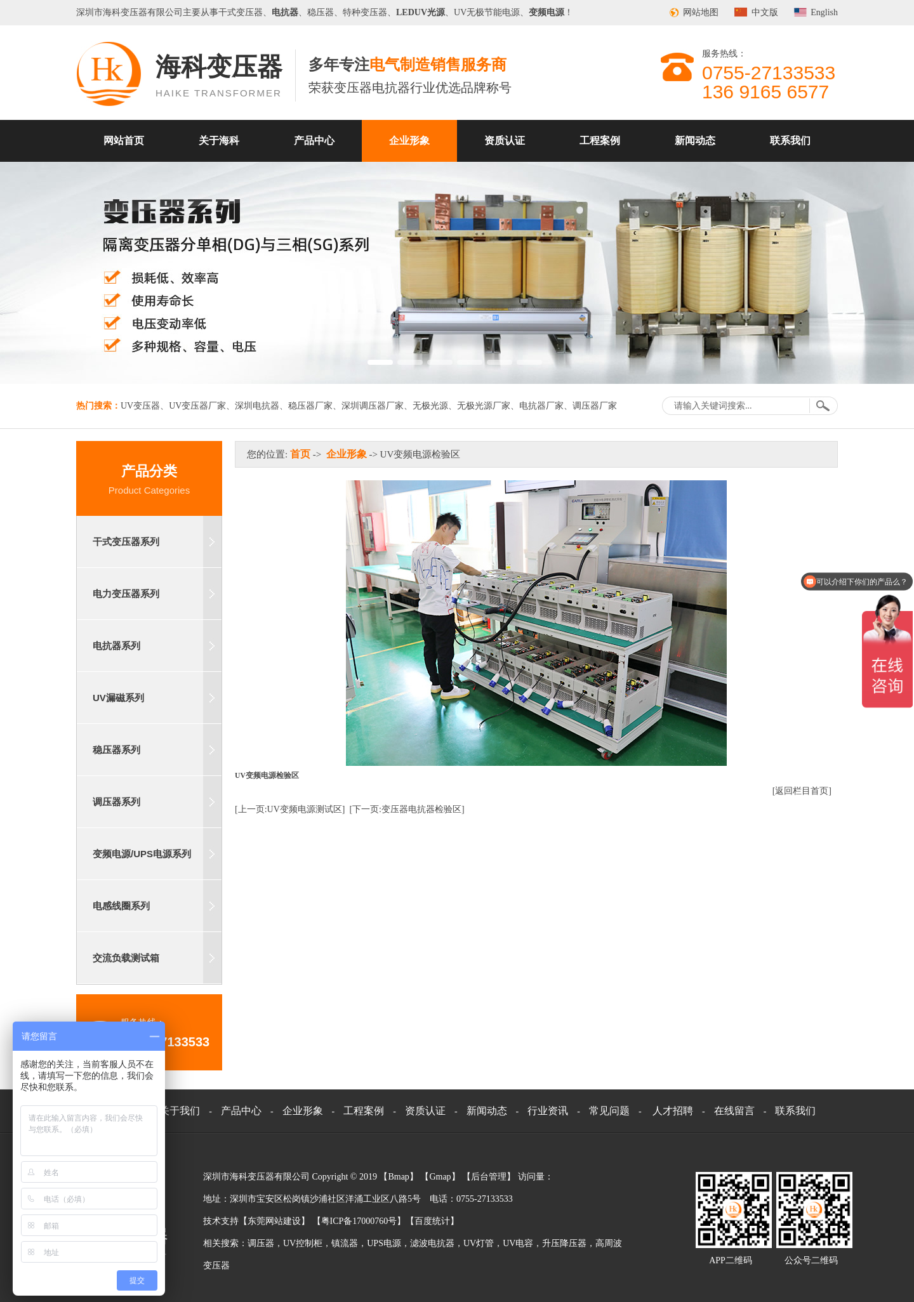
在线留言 (734, 1110)
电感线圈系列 (121, 905)
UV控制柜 (302, 1243)
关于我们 (179, 1110)
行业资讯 (547, 1110)
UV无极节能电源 (487, 12)
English (824, 12)
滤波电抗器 (432, 1243)
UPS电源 (384, 1243)
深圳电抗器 (257, 406)
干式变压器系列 (126, 541)
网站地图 (701, 12)
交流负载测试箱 (126, 957)
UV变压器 (140, 406)
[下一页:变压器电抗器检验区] (406, 809)
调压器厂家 (595, 406)
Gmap (440, 1176)
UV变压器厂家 (197, 406)
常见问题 (609, 1110)
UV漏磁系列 (118, 697)
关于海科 (219, 140)
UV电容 (518, 1243)
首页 (300, 454)
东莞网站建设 (274, 1221)
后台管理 (489, 1176)
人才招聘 (672, 1110)
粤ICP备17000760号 (359, 1221)
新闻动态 (695, 140)
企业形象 (409, 140)
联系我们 (790, 140)
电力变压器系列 (126, 593)
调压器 (261, 1243)
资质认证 (504, 140)
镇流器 (344, 1243)
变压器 (134, 12)
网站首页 (123, 140)
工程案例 (600, 140)
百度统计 (432, 1221)
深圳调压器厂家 (372, 406)
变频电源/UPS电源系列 (142, 853)
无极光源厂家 (483, 406)
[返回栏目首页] (801, 791)
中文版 (765, 12)
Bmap (398, 1176)
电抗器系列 (116, 645)
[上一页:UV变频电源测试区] (290, 809)
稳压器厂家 (310, 406)
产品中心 (314, 140)
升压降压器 (564, 1243)
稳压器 (320, 12)
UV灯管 (478, 1243)
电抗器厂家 (541, 406)
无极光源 (430, 406)
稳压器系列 (116, 749)
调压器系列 (116, 801)
